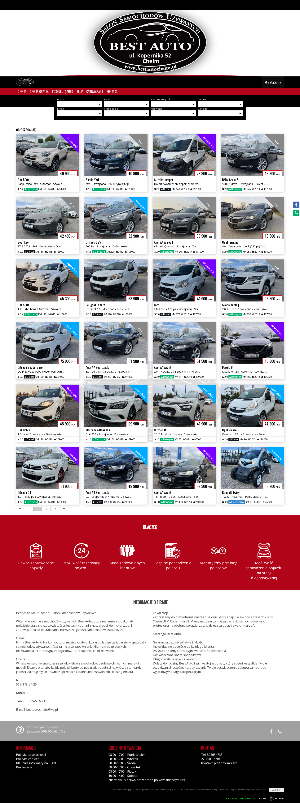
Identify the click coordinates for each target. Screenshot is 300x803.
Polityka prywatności (31, 755)
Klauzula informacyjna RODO (36, 763)
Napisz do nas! (246, 798)
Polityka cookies (27, 759)
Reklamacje (24, 767)
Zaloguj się (273, 82)
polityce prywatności (257, 789)
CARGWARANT (94, 91)
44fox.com (276, 798)
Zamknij (276, 789)
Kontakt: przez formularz (219, 763)
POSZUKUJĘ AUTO (62, 91)
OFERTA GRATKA (39, 91)
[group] (150, 38)
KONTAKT (112, 91)
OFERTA (22, 91)
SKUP (80, 91)
